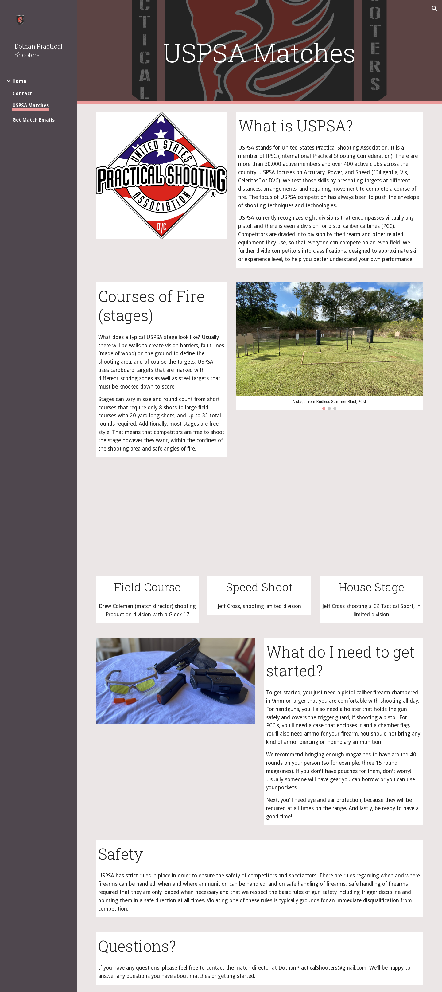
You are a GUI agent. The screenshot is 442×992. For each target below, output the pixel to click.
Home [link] (19, 81)
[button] (434, 8)
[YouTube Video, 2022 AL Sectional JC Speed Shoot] (259, 524)
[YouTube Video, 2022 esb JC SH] (371, 524)
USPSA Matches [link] (30, 105)
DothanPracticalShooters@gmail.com (322, 968)
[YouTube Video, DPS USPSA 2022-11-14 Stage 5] (147, 524)
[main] (259, 52)
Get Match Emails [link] (33, 120)
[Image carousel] (329, 346)
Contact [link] (22, 93)
